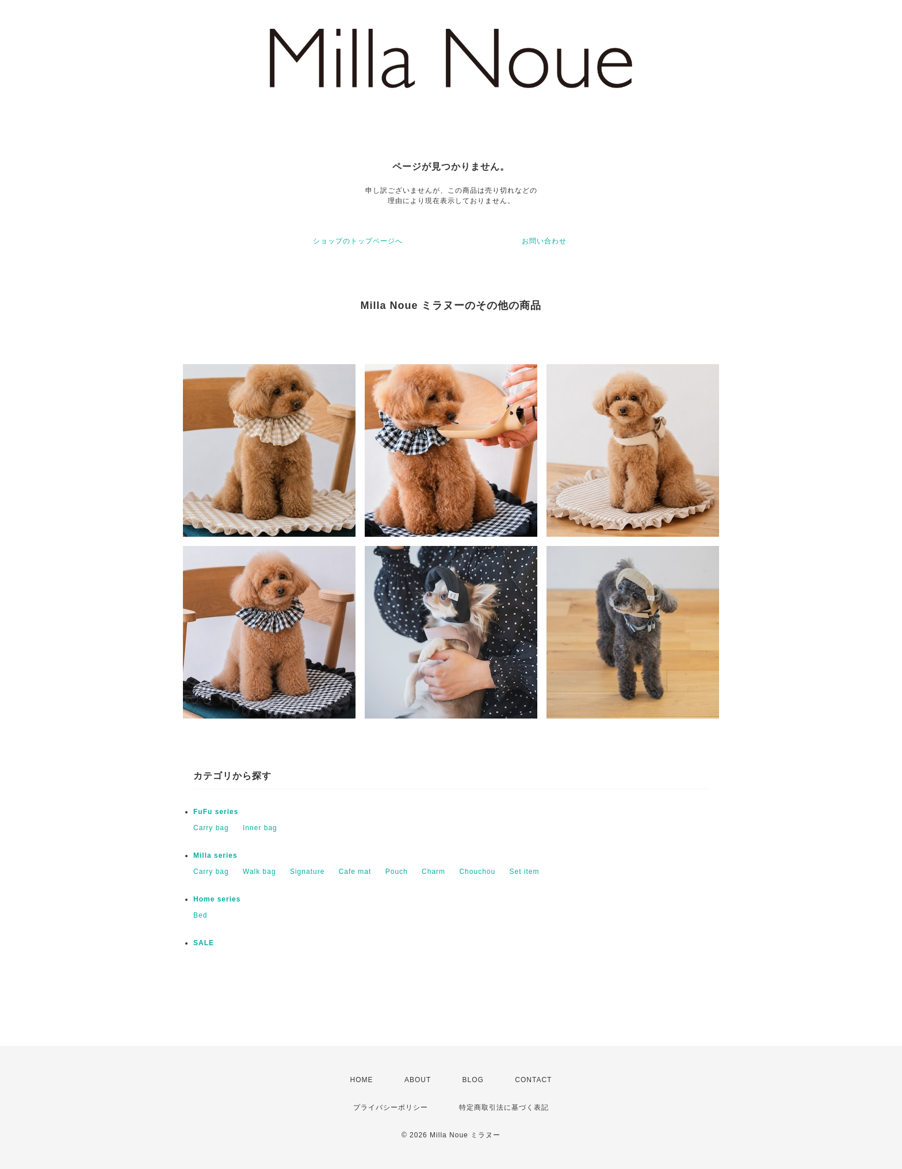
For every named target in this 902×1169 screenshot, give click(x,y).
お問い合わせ (544, 241)
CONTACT (533, 1080)
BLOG (473, 1080)
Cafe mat (355, 872)
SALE (203, 943)
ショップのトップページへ (358, 241)
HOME (361, 1080)
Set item (525, 872)
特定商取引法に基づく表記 (504, 1107)
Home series (216, 899)
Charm (433, 872)
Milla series (215, 855)
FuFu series (215, 812)
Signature (307, 872)
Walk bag (259, 872)
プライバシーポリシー (390, 1107)
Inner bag (260, 828)
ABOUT (417, 1080)
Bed (200, 915)
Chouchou (477, 872)
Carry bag (211, 828)
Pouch (396, 872)
